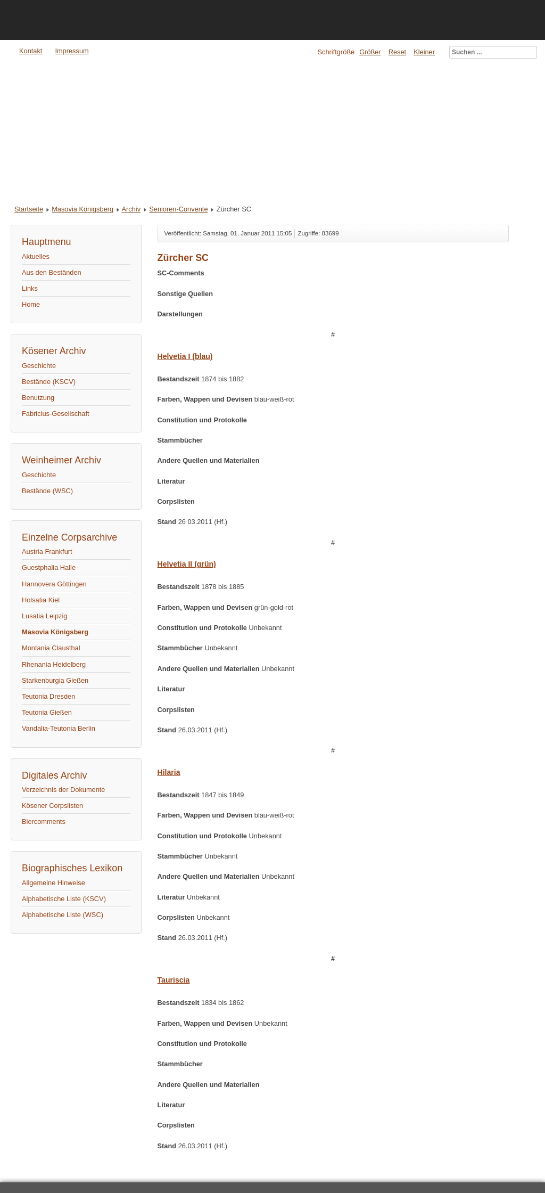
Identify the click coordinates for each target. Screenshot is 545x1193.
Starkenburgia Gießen (55, 680)
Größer (370, 52)
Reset (397, 52)
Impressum (71, 51)
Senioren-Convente (178, 209)
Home (31, 304)
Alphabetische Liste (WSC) (62, 915)
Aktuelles (35, 256)
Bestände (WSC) (47, 491)
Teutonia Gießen (47, 712)
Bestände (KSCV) (49, 382)
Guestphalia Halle (49, 567)
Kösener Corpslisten (52, 806)
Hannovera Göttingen (54, 584)
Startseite (28, 209)
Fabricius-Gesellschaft (55, 414)
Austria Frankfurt (47, 551)
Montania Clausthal (51, 648)
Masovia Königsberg (82, 209)
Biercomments (43, 822)
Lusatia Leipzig (44, 616)
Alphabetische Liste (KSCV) (64, 899)
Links (30, 288)
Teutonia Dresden (48, 696)
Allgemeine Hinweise (53, 883)
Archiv (131, 209)
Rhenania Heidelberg (54, 664)
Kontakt (30, 51)
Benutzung (38, 398)
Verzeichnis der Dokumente (63, 790)
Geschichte (39, 366)
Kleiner (424, 52)
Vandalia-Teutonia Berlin (58, 728)
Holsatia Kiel (41, 600)
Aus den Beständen (51, 272)
